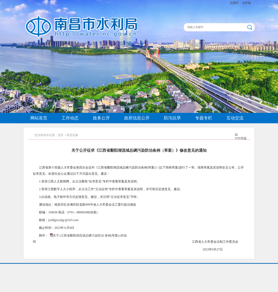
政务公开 (101, 118)
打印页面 (241, 138)
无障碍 (234, 2)
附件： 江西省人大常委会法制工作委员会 (135, 238)
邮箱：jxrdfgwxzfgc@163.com (58, 220)
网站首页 (38, 118)
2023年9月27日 (131, 249)
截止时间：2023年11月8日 (56, 227)
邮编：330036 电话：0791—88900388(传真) (68, 212)
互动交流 (234, 118)
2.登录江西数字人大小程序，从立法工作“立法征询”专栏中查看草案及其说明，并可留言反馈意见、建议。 (111, 189)
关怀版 (246, 2)
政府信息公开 (137, 118)
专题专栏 (203, 118)
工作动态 (70, 118)
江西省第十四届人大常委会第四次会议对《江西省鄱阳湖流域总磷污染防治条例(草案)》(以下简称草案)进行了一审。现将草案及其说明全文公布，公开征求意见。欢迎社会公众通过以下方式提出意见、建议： (138, 170)
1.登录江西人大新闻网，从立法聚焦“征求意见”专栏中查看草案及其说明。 (89, 181)
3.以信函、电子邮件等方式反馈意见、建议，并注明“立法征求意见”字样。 (89, 196)
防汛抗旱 (172, 118)
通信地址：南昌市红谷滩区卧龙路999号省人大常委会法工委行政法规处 (87, 204)
